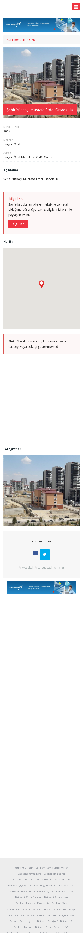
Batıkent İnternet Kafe (26, 879)
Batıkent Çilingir (23, 867)
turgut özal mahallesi (51, 569)
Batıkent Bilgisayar (54, 873)
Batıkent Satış (60, 903)
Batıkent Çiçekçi (17, 885)
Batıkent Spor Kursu (56, 897)
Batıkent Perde (35, 915)
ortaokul (27, 569)
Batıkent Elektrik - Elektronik (32, 903)
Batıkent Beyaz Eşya (29, 873)
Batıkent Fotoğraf (47, 921)
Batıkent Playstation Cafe (56, 879)
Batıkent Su (66, 921)
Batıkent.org (24, 7)
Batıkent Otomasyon (18, 909)
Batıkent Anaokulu (20, 891)
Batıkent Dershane (63, 891)
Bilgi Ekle (18, 224)
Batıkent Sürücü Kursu (28, 897)
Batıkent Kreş (41, 891)
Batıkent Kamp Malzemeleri (52, 867)
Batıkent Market (23, 927)
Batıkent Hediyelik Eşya (60, 915)
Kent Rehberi (16, 39)
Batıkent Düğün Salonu (43, 885)
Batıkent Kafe (61, 927)
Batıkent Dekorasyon (65, 909)
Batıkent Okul (67, 885)
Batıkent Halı (16, 915)
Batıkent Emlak (41, 909)
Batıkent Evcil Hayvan (22, 921)
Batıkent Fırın (43, 927)
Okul (32, 39)
